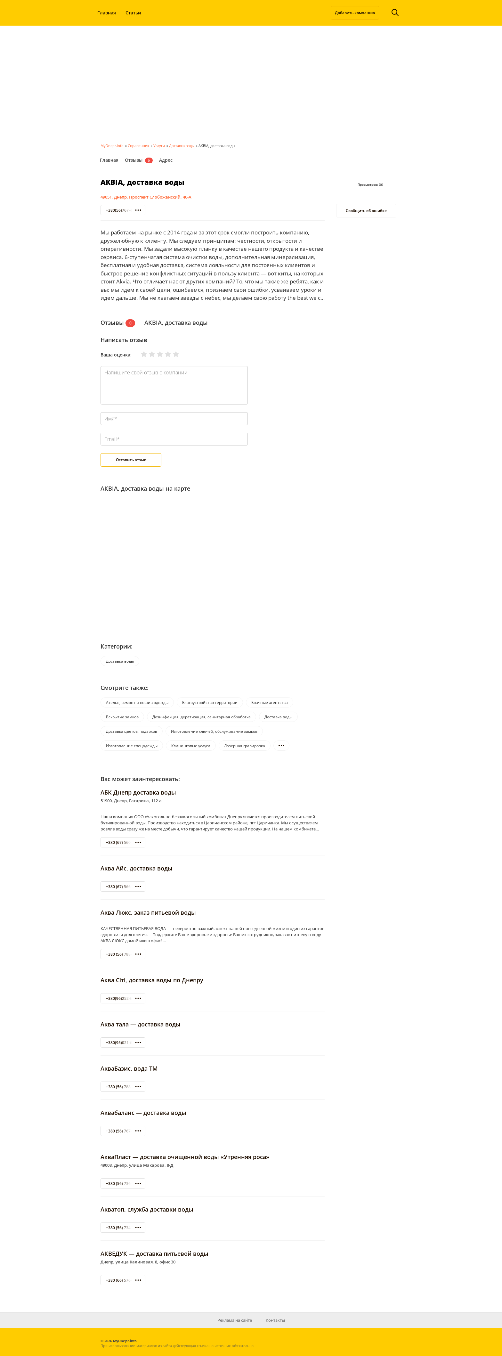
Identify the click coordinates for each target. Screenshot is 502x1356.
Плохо (148, 354)
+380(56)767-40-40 (123, 210)
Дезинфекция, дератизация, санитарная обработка (201, 717)
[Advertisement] (251, 83)
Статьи (133, 13)
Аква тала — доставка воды (141, 1024)
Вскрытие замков (122, 717)
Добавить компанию (355, 12)
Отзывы (133, 160)
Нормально (156, 354)
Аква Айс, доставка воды (137, 868)
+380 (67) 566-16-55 (124, 886)
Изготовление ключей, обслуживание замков (214, 731)
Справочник (138, 145)
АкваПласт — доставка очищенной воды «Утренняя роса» (185, 1157)
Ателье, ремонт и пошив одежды (137, 702)
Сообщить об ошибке (366, 210)
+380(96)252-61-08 (123, 998)
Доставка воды (181, 145)
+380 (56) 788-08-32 (124, 954)
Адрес (166, 160)
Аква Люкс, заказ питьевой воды (148, 912)
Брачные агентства (269, 702)
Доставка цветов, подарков (131, 731)
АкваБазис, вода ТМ (129, 1068)
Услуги (159, 145)
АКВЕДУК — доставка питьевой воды (154, 1253)
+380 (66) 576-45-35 (124, 1280)
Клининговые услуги (190, 745)
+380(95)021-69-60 (123, 1042)
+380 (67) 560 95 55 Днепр (130, 842)
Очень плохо (140, 354)
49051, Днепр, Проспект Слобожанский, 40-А (146, 197)
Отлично (172, 354)
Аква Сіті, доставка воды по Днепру (152, 980)
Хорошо (164, 354)
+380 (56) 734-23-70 (124, 1227)
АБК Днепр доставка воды (138, 792)
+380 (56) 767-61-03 (124, 1131)
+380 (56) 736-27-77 (124, 1183)
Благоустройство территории (210, 702)
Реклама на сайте (234, 1320)
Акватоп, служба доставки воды (147, 1209)
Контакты (275, 1320)
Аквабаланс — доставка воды (143, 1112)
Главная (106, 13)
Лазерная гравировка (244, 745)
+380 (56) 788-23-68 (124, 1087)
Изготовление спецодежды (132, 745)
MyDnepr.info (112, 145)
